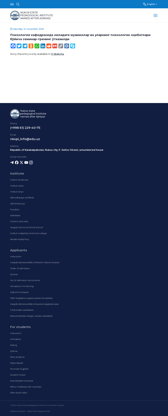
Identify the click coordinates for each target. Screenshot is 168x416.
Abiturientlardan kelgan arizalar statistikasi (31, 316)
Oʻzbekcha (57, 54)
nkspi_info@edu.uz (25, 139)
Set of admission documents (25, 280)
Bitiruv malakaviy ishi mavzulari (25, 386)
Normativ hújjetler (19, 369)
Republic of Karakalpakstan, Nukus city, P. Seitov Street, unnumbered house (56, 150)
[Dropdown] (12, 4)
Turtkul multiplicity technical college (28, 233)
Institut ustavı (17, 185)
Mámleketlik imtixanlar (21, 380)
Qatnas (13, 351)
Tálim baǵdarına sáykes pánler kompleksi (31, 298)
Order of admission (20, 268)
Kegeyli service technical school (26, 227)
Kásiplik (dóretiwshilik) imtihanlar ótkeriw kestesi (34, 262)
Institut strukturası (19, 179)
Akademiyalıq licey (19, 239)
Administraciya (17, 203)
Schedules (15, 339)
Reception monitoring (22, 286)
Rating (13, 345)
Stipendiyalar (16, 363)
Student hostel (17, 374)
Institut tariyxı (17, 191)
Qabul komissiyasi (19, 292)
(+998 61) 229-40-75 (25, 127)
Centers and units (19, 221)
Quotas (14, 274)
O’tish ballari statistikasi (21, 310)
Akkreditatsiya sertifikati (22, 197)
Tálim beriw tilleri (18, 392)
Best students (17, 357)
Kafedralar (15, 215)
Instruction (15, 256)
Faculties (14, 209)
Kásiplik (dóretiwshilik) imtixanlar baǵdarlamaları (34, 304)
